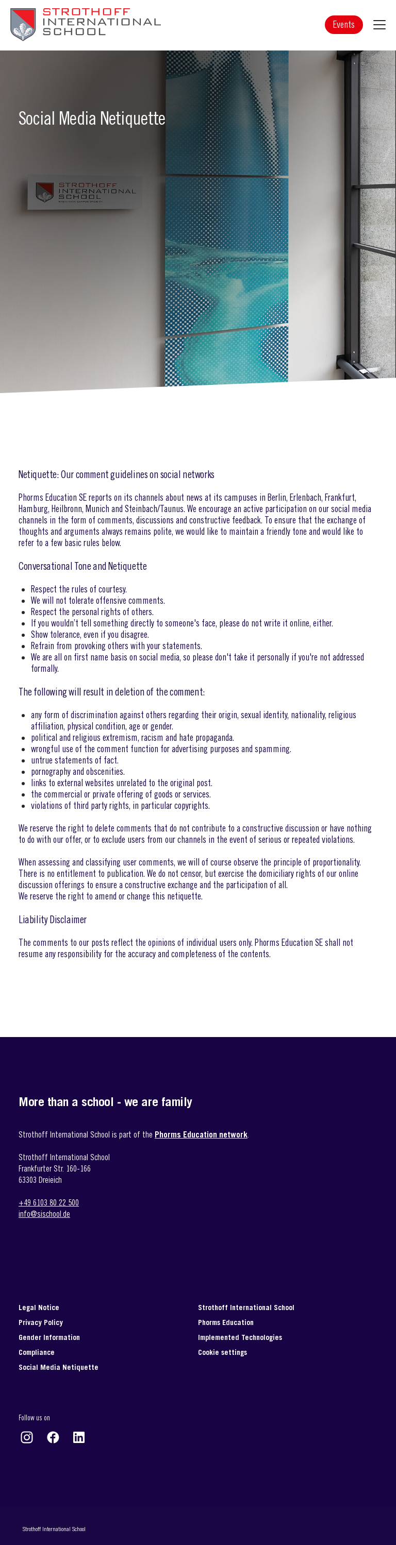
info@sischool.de (44, 1213)
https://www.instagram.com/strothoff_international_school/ (27, 1437)
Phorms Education (226, 1322)
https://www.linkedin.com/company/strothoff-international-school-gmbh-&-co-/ (79, 1437)
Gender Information (49, 1337)
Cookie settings (222, 1352)
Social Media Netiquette (58, 1367)
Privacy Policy (41, 1322)
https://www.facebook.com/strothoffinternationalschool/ (53, 1437)
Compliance (37, 1352)
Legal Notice (39, 1307)
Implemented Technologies (240, 1337)
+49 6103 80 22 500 (49, 1202)
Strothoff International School (246, 1307)
